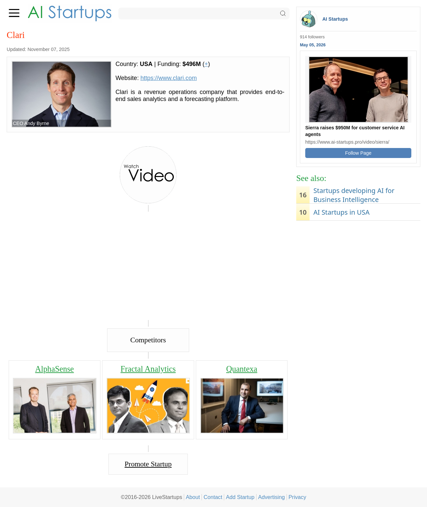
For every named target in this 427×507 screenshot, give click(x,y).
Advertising (271, 497)
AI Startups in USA (341, 212)
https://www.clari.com (168, 78)
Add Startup (240, 497)
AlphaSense (54, 368)
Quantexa (241, 368)
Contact (212, 497)
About (193, 497)
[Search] (204, 13)
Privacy (297, 497)
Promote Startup (148, 464)
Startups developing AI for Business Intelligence (353, 195)
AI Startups (335, 19)
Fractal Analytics (147, 368)
